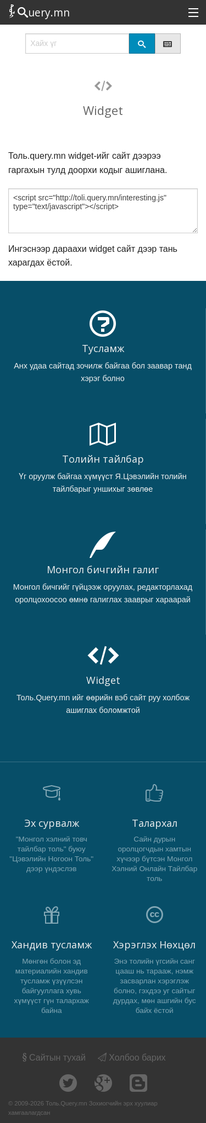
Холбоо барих (132, 1057)
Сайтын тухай (53, 1057)
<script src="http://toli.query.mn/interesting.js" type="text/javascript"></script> (103, 210)
